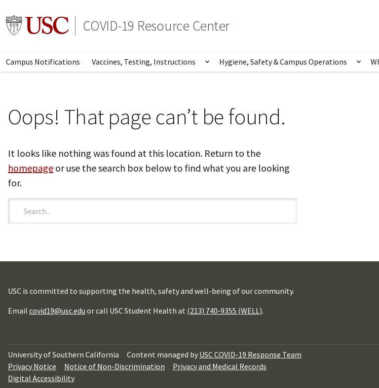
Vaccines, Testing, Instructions (143, 62)
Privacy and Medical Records (219, 366)
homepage (30, 168)
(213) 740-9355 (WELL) (224, 311)
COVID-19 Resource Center (156, 26)
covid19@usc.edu (57, 311)
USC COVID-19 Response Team (250, 354)
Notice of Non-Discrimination (114, 366)
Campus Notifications (43, 62)
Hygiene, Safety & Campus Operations (283, 62)
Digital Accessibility (41, 378)
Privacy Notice (32, 366)
